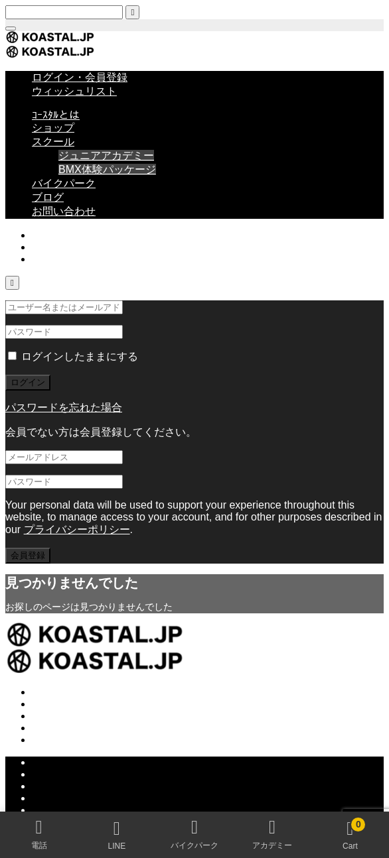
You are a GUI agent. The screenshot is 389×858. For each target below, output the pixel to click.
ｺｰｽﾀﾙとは (56, 115)
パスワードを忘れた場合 (63, 407)
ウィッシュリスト (74, 91)
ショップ (53, 127)
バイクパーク (64, 183)
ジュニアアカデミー (106, 155)
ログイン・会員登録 (79, 77)
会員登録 (28, 555)
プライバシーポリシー (77, 529)
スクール (53, 141)
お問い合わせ (64, 211)
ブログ (48, 197)
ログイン (28, 382)
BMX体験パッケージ (107, 169)
